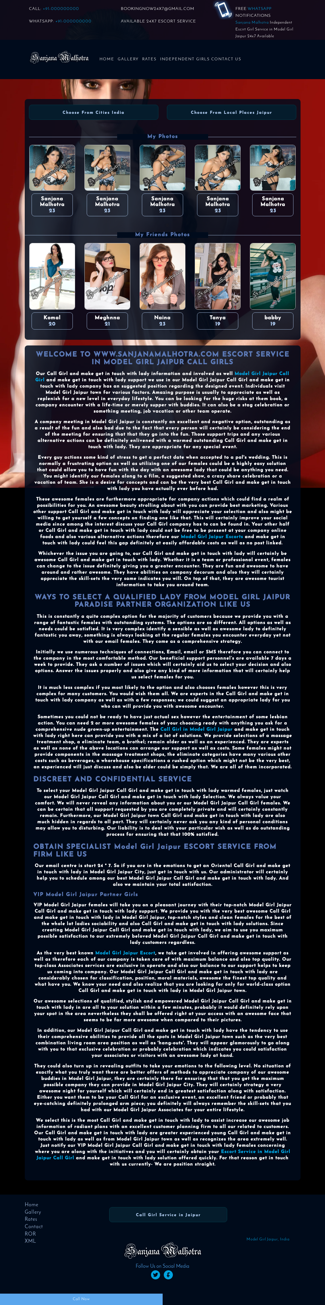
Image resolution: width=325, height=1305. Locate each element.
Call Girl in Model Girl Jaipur (196, 729)
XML (30, 1241)
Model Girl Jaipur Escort (125, 953)
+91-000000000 (61, 9)
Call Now (81, 1299)
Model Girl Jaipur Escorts (212, 537)
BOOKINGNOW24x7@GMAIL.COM (157, 9)
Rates (149, 59)
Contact (34, 1227)
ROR (30, 1234)
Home (107, 59)
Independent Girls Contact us (200, 59)
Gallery (128, 59)
